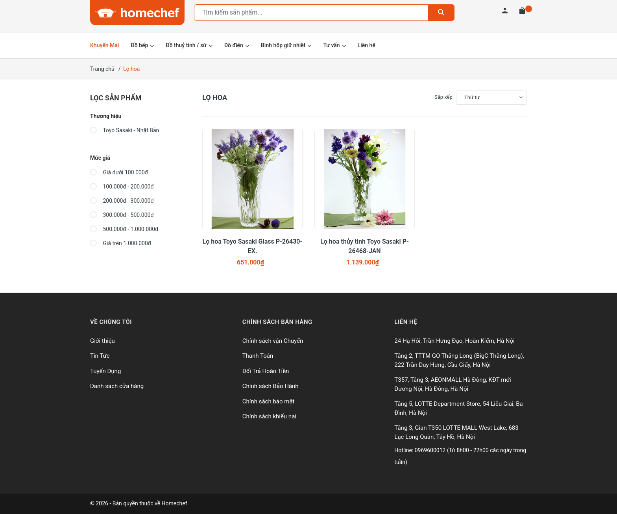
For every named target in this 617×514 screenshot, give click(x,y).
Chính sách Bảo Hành (270, 386)
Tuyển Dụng (105, 371)
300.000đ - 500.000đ (122, 214)
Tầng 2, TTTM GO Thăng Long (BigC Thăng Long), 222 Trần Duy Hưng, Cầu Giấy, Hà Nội (459, 360)
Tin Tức (100, 355)
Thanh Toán (257, 355)
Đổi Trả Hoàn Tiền (265, 371)
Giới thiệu (102, 340)
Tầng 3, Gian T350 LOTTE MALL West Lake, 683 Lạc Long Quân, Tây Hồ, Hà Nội (456, 432)
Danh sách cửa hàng (117, 386)
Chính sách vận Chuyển (272, 340)
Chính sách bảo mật (268, 401)
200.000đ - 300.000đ (122, 200)
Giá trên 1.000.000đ (120, 243)
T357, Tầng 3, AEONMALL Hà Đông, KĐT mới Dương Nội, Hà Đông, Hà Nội (452, 384)
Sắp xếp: (444, 97)
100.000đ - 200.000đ (122, 186)
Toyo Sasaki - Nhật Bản (124, 130)
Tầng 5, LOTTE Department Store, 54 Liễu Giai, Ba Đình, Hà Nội (458, 408)
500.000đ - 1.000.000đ (124, 229)
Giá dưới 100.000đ (119, 172)
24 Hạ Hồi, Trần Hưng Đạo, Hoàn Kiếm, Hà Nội (454, 340)
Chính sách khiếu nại (269, 416)
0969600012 (431, 450)
